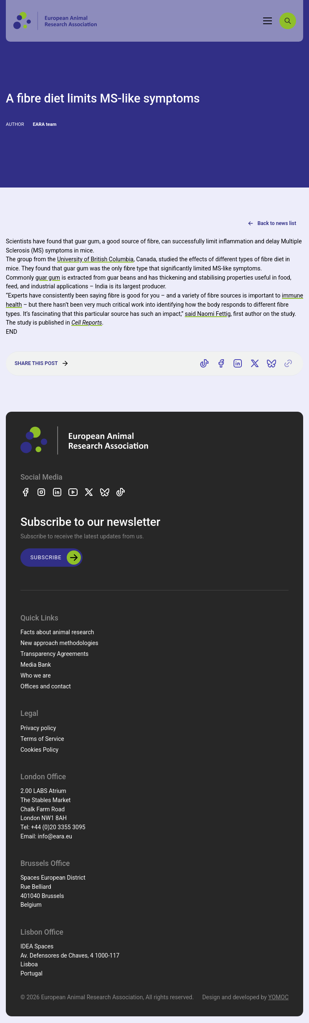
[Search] (287, 21)
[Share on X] (255, 364)
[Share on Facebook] (221, 364)
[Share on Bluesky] (271, 364)
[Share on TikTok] (204, 364)
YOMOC (278, 997)
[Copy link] (288, 364)
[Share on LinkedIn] (238, 364)
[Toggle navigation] (267, 21)
